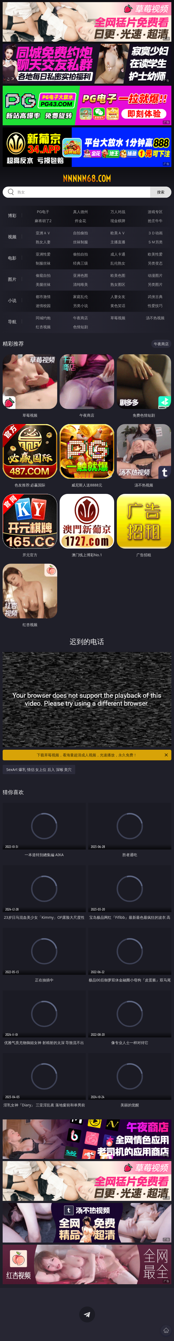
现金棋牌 (117, 220)
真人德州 (80, 211)
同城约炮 (43, 317)
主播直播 (117, 241)
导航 (12, 322)
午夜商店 (80, 317)
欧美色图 (117, 275)
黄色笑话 (117, 305)
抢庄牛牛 (155, 220)
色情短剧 (80, 326)
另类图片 (155, 284)
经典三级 (80, 263)
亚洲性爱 (43, 254)
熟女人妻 (43, 241)
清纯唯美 (80, 284)
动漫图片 (155, 275)
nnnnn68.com (87, 178)
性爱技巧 (155, 305)
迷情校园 (43, 305)
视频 (12, 237)
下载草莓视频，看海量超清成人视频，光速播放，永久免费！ (103, 755)
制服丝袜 (43, 263)
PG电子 (43, 211)
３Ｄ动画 (155, 232)
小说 (12, 300)
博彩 (12, 215)
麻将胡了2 (43, 220)
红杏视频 (43, 326)
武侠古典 (155, 296)
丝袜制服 (80, 241)
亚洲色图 (80, 275)
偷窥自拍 (43, 275)
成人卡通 (117, 254)
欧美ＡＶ (117, 232)
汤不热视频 (155, 317)
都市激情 (43, 296)
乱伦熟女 (117, 263)
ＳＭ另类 (155, 241)
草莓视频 (117, 317)
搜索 (160, 192)
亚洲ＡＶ (43, 232)
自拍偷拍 (80, 232)
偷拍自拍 (80, 254)
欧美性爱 (155, 254)
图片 (12, 279)
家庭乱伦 (80, 296)
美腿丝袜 (43, 284)
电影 (12, 258)
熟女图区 (117, 284)
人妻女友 (117, 296)
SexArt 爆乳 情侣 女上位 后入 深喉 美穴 (39, 769)
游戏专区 (155, 211)
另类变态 (155, 263)
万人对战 (117, 211)
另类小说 (80, 305)
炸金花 (80, 220)
